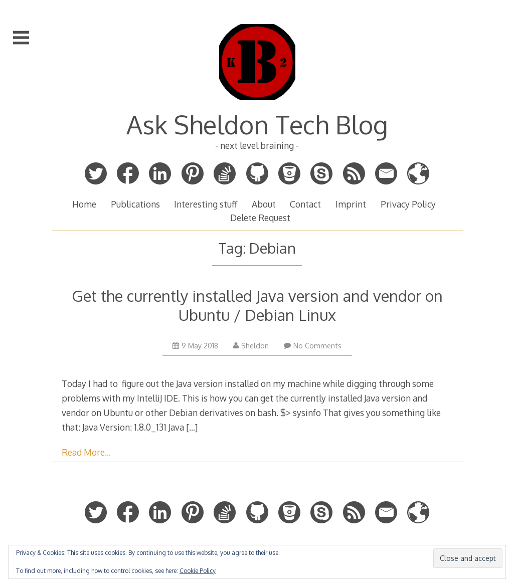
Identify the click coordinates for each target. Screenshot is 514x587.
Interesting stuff (205, 204)
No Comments (312, 345)
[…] (192, 427)
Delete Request (260, 217)
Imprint (350, 204)
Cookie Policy (198, 570)
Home (84, 204)
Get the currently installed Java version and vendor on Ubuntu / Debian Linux (257, 305)
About (264, 204)
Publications (135, 204)
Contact (305, 204)
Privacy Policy (408, 204)
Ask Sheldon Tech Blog (257, 124)
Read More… (86, 452)
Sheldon (251, 345)
